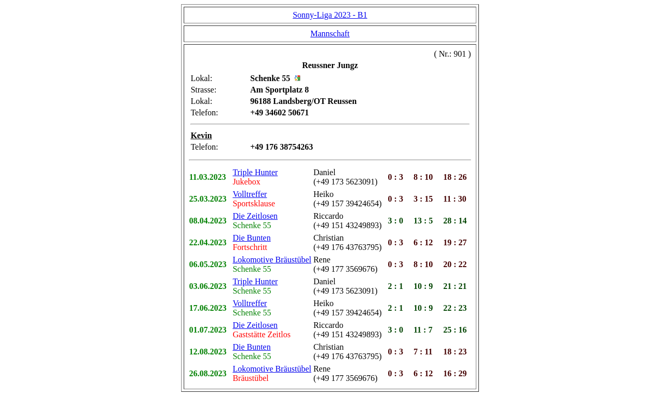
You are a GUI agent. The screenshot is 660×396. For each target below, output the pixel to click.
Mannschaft (330, 33)
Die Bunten (251, 237)
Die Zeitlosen (255, 216)
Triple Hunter (255, 172)
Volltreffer (249, 194)
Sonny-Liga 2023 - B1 (330, 14)
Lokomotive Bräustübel (271, 259)
